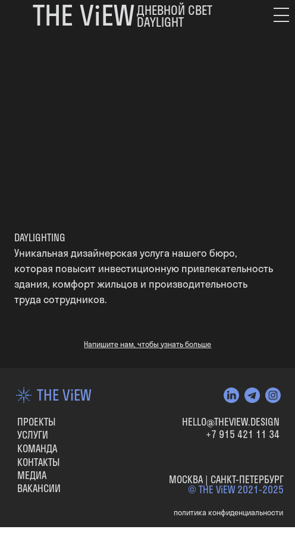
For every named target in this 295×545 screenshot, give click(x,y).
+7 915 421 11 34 (243, 434)
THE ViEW (64, 395)
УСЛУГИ (32, 435)
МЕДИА (31, 475)
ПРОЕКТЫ (36, 421)
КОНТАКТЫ (38, 462)
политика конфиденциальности (228, 512)
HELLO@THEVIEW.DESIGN (231, 421)
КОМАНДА (37, 448)
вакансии (39, 488)
